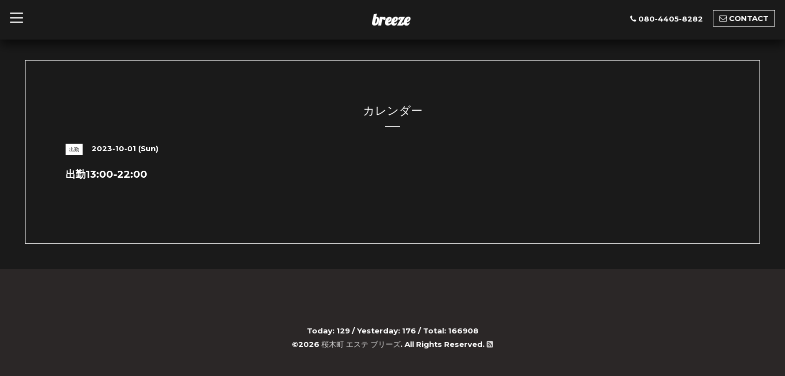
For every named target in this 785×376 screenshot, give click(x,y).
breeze (391, 20)
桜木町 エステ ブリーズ (361, 344)
